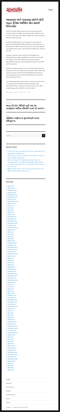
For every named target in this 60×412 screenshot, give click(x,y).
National (8, 383)
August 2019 (11, 361)
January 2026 (12, 192)
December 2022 (12, 273)
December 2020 (12, 326)
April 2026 (11, 186)
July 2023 (10, 258)
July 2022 (10, 284)
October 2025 (12, 199)
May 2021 (10, 315)
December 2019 (12, 352)
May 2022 (11, 289)
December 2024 (12, 221)
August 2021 (11, 308)
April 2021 (11, 317)
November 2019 (12, 354)
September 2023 (13, 254)
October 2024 (12, 225)
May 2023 (11, 262)
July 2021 (10, 311)
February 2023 (12, 269)
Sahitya (8, 391)
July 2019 (10, 363)
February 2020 (12, 348)
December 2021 (12, 300)
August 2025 (11, 203)
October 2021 (12, 304)
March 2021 (11, 319)
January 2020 (12, 350)
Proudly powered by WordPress (20, 407)
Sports (8, 398)
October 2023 (12, 251)
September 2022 (13, 280)
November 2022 (13, 275)
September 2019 (13, 359)
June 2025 (11, 208)
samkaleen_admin (13, 92)
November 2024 (13, 223)
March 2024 (11, 240)
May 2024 (11, 236)
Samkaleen (8, 407)
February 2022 (12, 295)
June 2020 (11, 339)
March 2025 (11, 214)
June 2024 (11, 234)
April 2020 (11, 343)
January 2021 (12, 324)
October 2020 (12, 330)
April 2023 (11, 265)
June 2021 (11, 313)
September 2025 (13, 201)
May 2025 (11, 210)
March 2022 (11, 293)
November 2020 (13, 328)
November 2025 (13, 197)
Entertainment (10, 395)
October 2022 (12, 278)
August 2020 (11, 335)
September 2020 (13, 332)
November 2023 (12, 249)
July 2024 (10, 232)
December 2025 (12, 195)
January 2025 (12, 219)
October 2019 (12, 356)
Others (8, 402)
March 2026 (11, 188)
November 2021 (12, 302)
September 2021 (13, 306)
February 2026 (12, 190)
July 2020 (10, 337)
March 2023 (11, 267)
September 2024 (13, 227)
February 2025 (12, 216)
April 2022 (11, 291)
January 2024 (12, 245)
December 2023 (12, 247)
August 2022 (11, 282)
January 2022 (12, 297)
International (10, 387)
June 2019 (11, 365)
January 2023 (12, 271)
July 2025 (10, 205)
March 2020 (11, 346)
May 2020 (11, 341)
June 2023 (11, 260)
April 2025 (11, 212)
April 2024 (11, 238)
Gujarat (29, 92)
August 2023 (11, 256)
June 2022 (11, 286)
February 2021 (12, 321)
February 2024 (12, 243)
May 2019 (11, 367)
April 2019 (11, 370)
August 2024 (11, 230)
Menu (51, 10)
